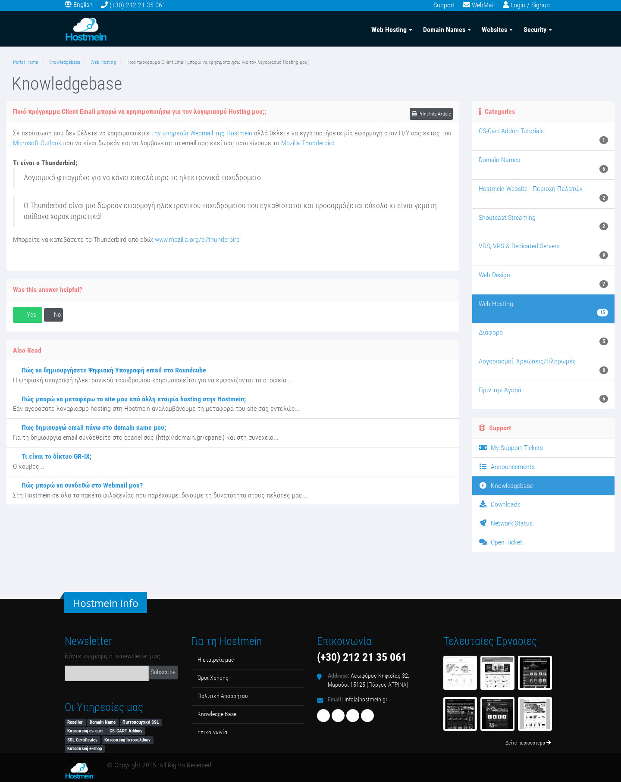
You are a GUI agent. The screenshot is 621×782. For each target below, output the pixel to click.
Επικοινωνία (212, 732)
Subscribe (163, 672)
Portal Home (25, 62)
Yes (27, 315)
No (53, 315)
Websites (494, 29)
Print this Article (431, 114)
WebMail (483, 5)
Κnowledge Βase (217, 714)
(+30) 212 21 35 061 (138, 5)
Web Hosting (389, 29)
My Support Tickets (511, 448)
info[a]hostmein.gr (366, 699)
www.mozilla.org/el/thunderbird (197, 239)
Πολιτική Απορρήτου (223, 696)
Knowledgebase (64, 62)
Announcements (507, 467)
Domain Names (444, 29)
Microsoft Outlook (37, 143)
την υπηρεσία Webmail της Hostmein (201, 133)
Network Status (506, 523)
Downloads (500, 504)
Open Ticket (500, 542)
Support (444, 5)
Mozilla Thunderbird (308, 143)
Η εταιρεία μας (216, 659)
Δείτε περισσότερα (528, 743)
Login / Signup (530, 5)
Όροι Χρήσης (213, 678)
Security (535, 29)
